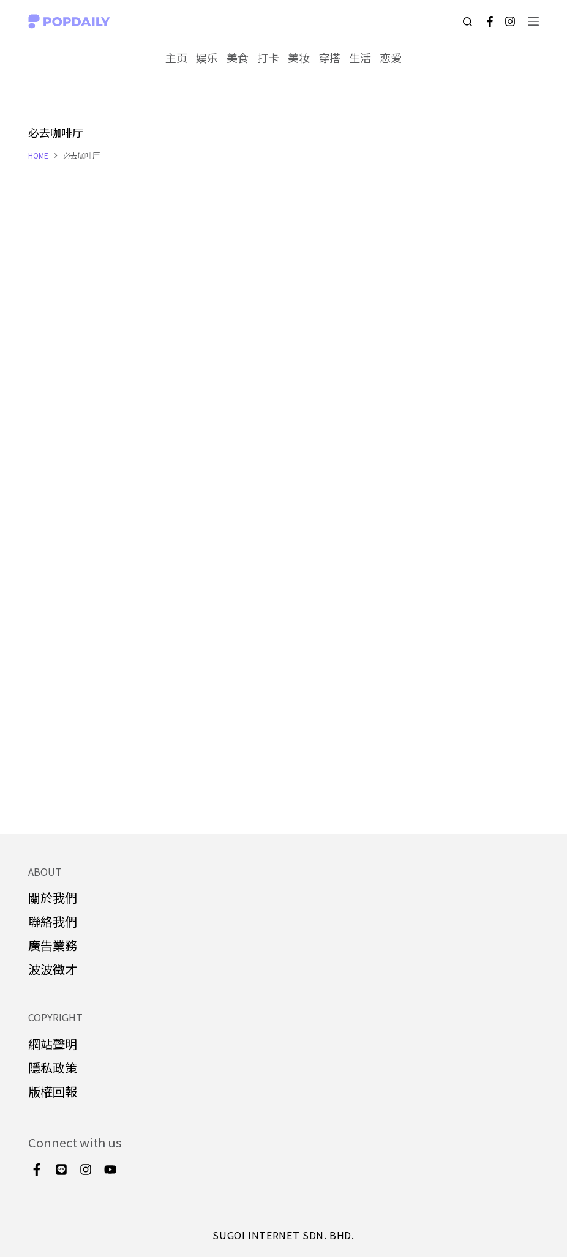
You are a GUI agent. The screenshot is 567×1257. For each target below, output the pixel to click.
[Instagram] (510, 21)
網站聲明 (52, 1044)
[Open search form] (467, 21)
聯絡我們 (52, 921)
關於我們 (52, 897)
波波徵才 (52, 969)
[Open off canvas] (533, 21)
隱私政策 (52, 1067)
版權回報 (52, 1091)
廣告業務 (52, 945)
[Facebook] (489, 21)
